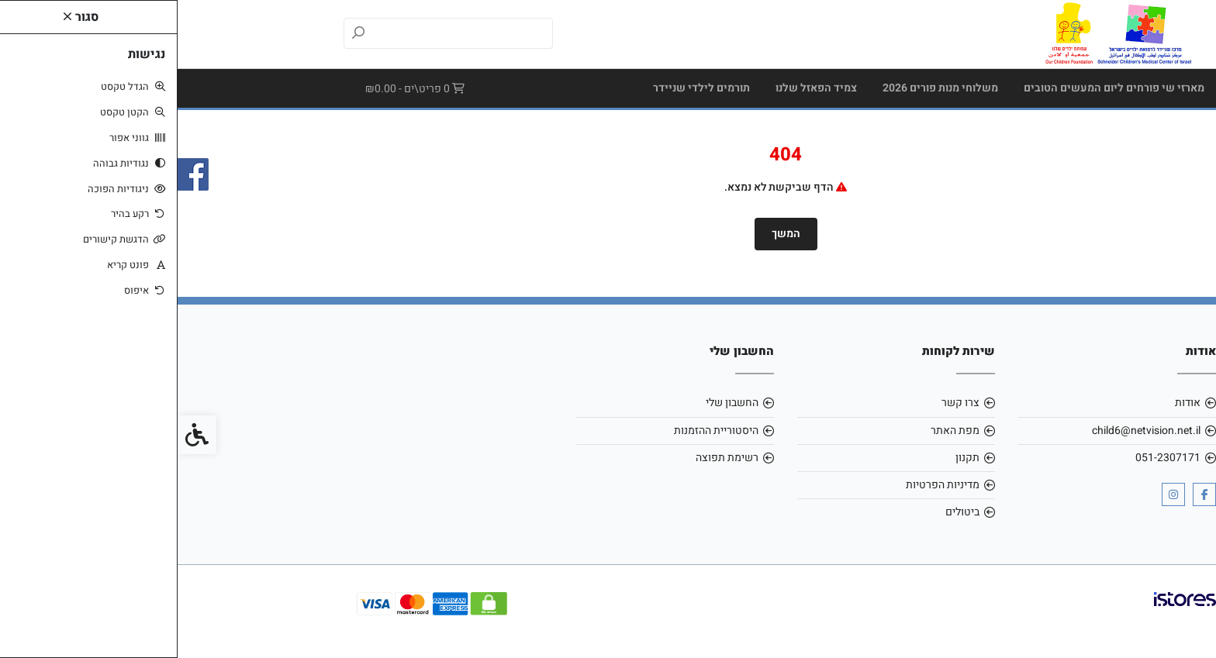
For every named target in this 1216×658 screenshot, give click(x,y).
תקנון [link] (790, 458)
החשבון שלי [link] (554, 402)
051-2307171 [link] (990, 458)
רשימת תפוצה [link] (549, 458)
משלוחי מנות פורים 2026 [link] (762, 88)
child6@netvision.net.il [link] (968, 430)
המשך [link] (608, 234)
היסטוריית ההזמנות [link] (538, 430)
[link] (939, 34)
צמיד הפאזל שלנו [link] (638, 88)
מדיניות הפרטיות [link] (765, 485)
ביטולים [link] (785, 512)
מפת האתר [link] (777, 430)
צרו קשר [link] (783, 402)
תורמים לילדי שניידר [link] (523, 88)
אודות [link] (1010, 402)
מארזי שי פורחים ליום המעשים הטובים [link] (936, 88)
